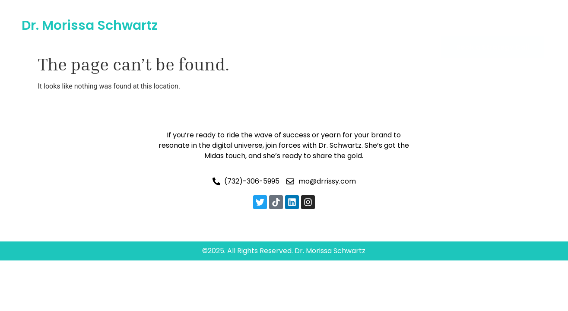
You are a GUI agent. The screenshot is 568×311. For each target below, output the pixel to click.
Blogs (392, 15)
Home (203, 15)
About (240, 15)
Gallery (354, 15)
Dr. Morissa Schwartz (90, 25)
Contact (297, 34)
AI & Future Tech (296, 15)
